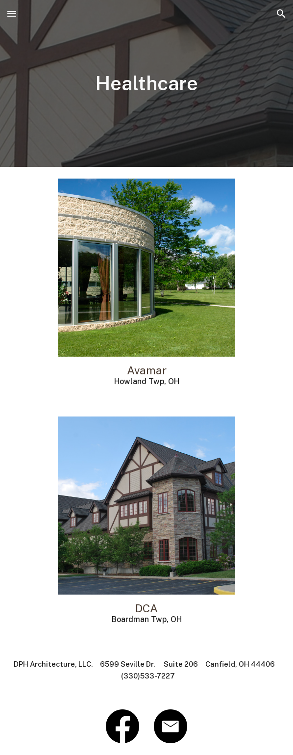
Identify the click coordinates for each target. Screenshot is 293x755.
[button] (12, 13)
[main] (147, 83)
